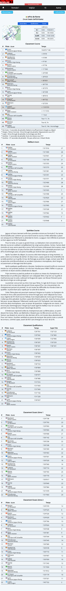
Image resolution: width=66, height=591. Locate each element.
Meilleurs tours (33, 142)
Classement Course (32, 44)
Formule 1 (15, 8)
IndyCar (32, 8)
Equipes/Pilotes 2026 (33, 4)
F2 (45, 8)
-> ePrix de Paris (59, 12)
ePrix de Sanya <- (7, 12)
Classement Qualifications (33, 325)
